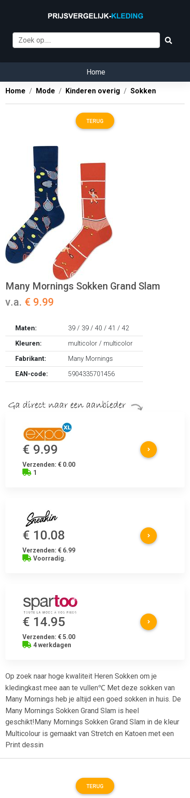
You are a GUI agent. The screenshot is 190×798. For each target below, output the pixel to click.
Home (95, 72)
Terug (95, 121)
